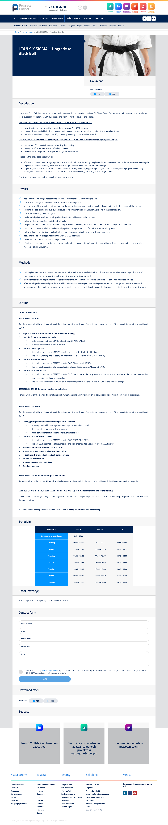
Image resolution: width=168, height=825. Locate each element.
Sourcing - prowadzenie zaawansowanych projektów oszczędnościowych (84, 748)
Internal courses (27, 32)
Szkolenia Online (28, 18)
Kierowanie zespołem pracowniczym (129, 745)
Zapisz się (99, 18)
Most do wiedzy (67, 803)
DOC (112, 94)
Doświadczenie (73, 18)
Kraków (62, 25)
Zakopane (71, 25)
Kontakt (87, 18)
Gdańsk (87, 25)
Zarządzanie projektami (95, 797)
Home (17, 32)
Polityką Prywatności (50, 670)
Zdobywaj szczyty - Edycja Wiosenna (71, 799)
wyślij (45, 679)
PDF (97, 94)
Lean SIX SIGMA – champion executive (39, 745)
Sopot (79, 25)
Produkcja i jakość (93, 791)
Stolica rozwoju (67, 787)
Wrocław (103, 25)
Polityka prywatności (19, 803)
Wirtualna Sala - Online (38, 25)
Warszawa (53, 25)
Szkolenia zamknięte (94, 809)
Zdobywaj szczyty (68, 794)
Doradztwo (57, 18)
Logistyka (89, 787)
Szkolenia (44, 18)
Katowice (112, 25)
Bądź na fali (66, 791)
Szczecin (121, 25)
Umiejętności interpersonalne (97, 794)
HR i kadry (90, 800)
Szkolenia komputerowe (95, 803)
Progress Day (66, 784)
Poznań (94, 25)
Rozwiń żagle (66, 806)
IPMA (88, 806)
